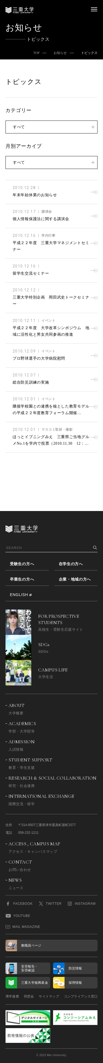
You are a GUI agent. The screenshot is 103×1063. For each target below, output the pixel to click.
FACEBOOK (19, 903)
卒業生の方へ (22, 579)
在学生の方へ (71, 564)
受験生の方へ (22, 564)
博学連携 (12, 996)
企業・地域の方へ (75, 579)
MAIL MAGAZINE (22, 926)
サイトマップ (49, 996)
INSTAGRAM (81, 903)
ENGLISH (19, 594)
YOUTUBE (17, 916)
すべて (19, 127)
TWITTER (50, 903)
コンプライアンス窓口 (81, 996)
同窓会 (29, 996)
